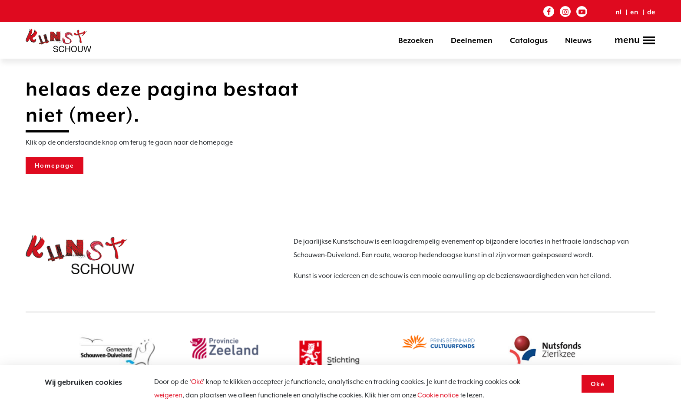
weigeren (168, 395)
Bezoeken (415, 40)
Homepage (54, 165)
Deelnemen (472, 40)
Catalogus (529, 40)
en (634, 12)
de (651, 12)
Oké (197, 382)
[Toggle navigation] (632, 41)
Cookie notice (438, 395)
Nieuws (578, 40)
